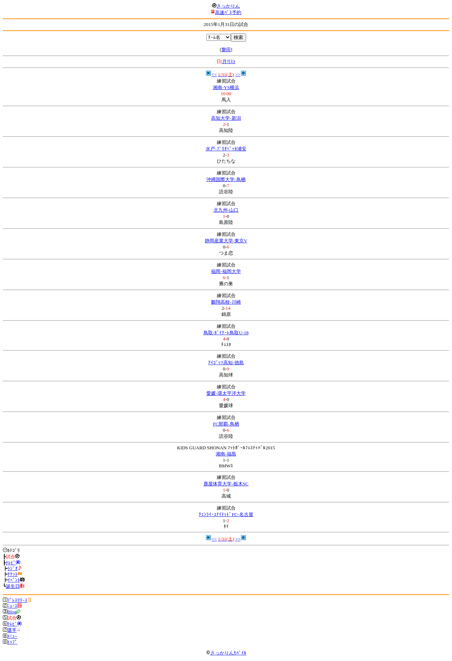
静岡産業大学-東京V (226, 240)
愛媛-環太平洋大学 (225, 393)
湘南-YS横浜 (226, 87)
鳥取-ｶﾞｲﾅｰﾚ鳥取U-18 (226, 332)
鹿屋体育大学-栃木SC (225, 483)
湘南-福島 (226, 454)
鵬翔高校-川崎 (226, 302)
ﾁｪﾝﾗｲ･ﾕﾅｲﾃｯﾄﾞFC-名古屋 (226, 514)
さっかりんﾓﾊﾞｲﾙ (226, 653)
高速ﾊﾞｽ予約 (228, 12)
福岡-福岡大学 (226, 271)
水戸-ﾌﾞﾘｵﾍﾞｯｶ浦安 (226, 148)
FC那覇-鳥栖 (226, 424)
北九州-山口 (226, 210)
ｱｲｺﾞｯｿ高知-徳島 (225, 362)
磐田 (226, 49)
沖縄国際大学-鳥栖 (225, 179)
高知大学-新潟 (226, 118)
